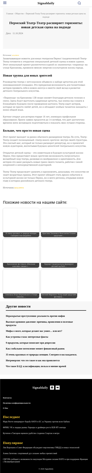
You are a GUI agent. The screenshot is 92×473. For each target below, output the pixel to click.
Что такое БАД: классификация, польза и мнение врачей (36, 366)
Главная (9, 14)
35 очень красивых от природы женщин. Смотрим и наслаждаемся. (41, 354)
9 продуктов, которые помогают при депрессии (30, 343)
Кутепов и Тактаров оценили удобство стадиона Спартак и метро (31, 433)
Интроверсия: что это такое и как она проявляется (33, 360)
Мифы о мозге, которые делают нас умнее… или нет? (34, 331)
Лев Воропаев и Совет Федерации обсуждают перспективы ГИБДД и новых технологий (41, 447)
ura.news (15, 55)
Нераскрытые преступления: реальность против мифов (35, 316)
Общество (19, 14)
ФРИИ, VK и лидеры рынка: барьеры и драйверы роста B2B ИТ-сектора (34, 427)
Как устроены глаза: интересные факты (27, 337)
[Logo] (46, 3)
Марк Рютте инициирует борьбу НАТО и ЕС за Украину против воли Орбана (36, 422)
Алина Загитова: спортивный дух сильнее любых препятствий (30, 453)
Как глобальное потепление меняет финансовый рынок (35, 348)
